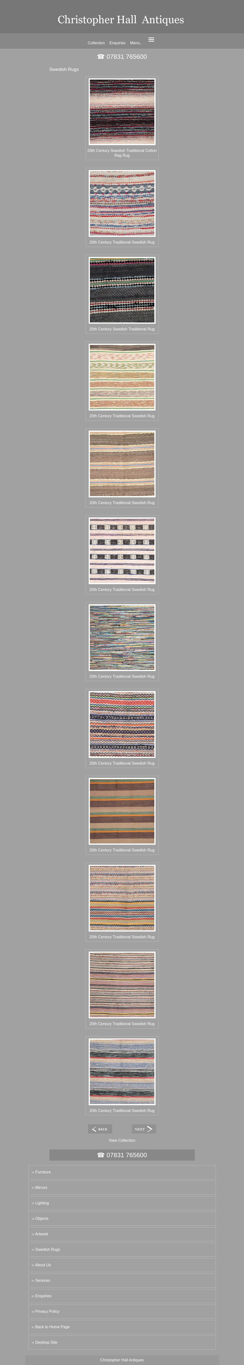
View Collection (122, 1140)
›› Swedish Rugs (46, 1249)
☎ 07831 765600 (122, 56)
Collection (96, 43)
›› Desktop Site (44, 1342)
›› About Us (41, 1265)
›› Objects (40, 1218)
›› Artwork (40, 1234)
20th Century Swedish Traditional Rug (122, 329)
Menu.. (136, 43)
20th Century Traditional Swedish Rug (122, 242)
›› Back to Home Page (51, 1327)
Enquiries (117, 43)
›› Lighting (40, 1203)
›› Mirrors (39, 1188)
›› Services (41, 1280)
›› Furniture (41, 1172)
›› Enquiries (42, 1296)
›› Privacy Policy (46, 1311)
